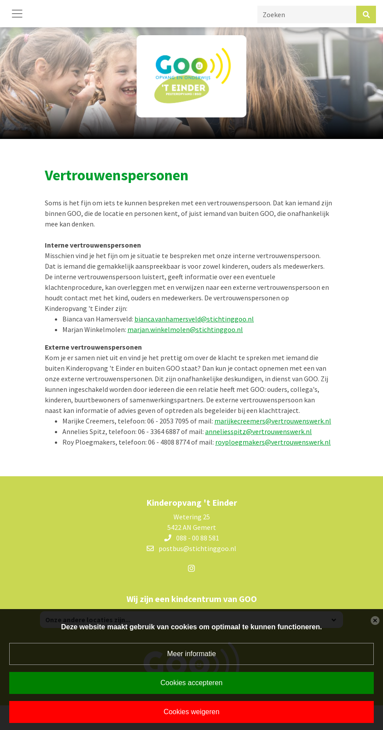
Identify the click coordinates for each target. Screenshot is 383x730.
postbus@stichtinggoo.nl (197, 548)
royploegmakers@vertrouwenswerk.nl (273, 442)
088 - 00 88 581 (197, 537)
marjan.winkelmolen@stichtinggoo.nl (185, 329)
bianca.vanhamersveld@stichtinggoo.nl (194, 318)
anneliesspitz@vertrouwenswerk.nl (258, 431)
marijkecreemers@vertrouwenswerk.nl (272, 420)
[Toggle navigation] (17, 14)
